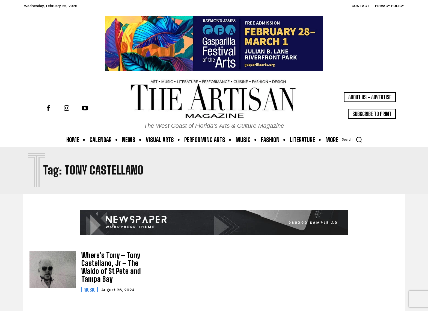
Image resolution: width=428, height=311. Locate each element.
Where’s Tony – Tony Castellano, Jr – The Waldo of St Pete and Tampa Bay (108, 265)
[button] (353, 139)
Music (90, 286)
